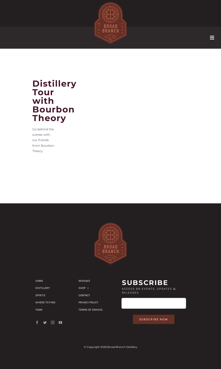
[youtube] (60, 322)
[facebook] (37, 322)
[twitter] (45, 322)
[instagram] (52, 322)
